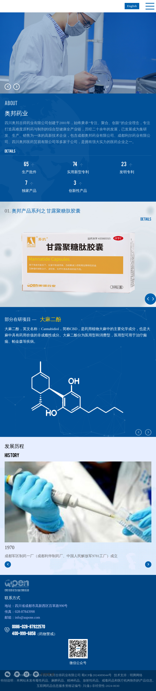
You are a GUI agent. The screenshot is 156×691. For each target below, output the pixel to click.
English (132, 6)
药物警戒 (43, 674)
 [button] (7, 86)
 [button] (16, 86)
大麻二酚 (50, 319)
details (10, 151)
